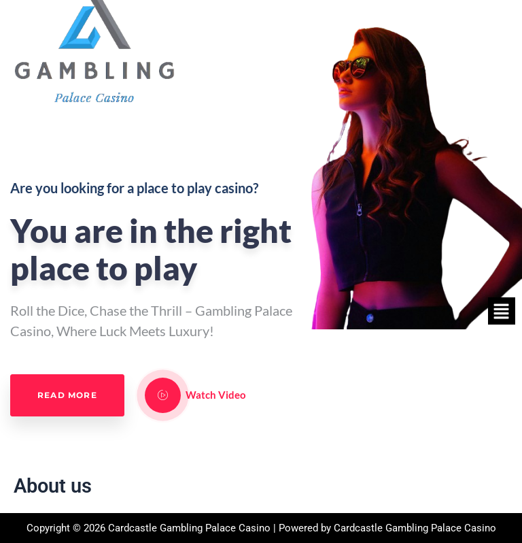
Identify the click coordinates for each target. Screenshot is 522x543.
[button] (501, 311)
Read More (67, 395)
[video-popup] (163, 395)
